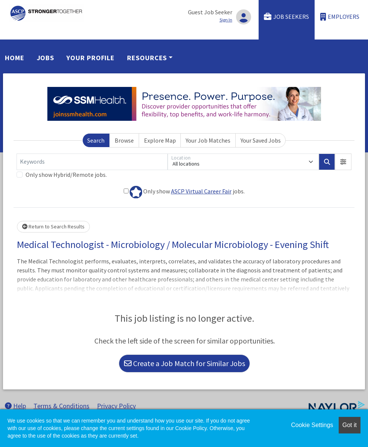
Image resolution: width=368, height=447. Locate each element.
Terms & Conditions (61, 405)
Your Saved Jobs (261, 140)
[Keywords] (92, 162)
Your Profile (91, 57)
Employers (339, 16)
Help (15, 405)
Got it (349, 425)
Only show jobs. (184, 192)
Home (14, 57)
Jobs (46, 57)
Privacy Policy (116, 405)
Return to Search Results (53, 226)
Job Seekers (286, 16)
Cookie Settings (312, 425)
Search (95, 140)
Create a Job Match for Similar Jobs (184, 363)
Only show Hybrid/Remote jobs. (66, 174)
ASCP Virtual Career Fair (201, 191)
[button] (343, 162)
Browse (124, 140)
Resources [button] (147, 57)
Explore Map (160, 140)
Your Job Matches (208, 140)
